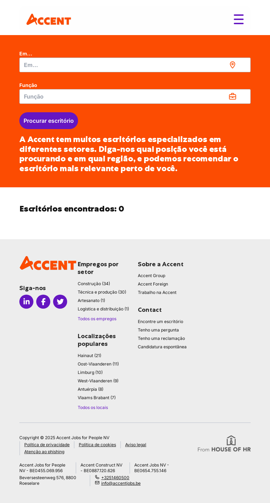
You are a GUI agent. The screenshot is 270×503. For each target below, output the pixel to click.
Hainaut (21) (89, 355)
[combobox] (135, 65)
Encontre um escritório (160, 321)
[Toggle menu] (239, 19)
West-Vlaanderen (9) (98, 380)
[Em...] (135, 65)
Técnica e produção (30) (102, 292)
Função (28, 85)
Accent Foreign (153, 284)
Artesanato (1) (91, 300)
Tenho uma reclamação (161, 338)
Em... (25, 53)
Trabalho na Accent (157, 292)
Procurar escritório (49, 120)
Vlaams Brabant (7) (97, 397)
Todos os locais (93, 407)
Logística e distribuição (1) (103, 308)
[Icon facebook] (43, 302)
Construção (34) (94, 283)
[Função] (135, 96)
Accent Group (151, 275)
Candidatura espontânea (162, 346)
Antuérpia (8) (90, 389)
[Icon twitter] (60, 302)
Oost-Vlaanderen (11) (98, 364)
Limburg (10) (90, 372)
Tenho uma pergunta (158, 330)
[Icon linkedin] (26, 302)
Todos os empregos (97, 318)
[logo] (48, 19)
